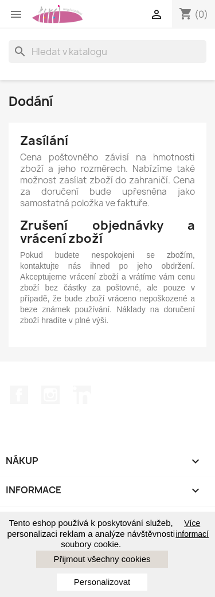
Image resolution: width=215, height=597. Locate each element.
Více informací (192, 528)
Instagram (50, 395)
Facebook (19, 395)
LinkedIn (82, 395)
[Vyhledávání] (107, 51)
